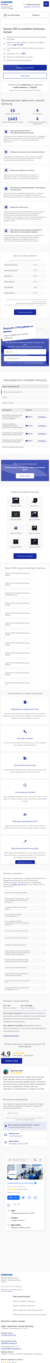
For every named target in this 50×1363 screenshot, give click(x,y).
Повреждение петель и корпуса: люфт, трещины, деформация (12, 441)
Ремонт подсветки (9, 281)
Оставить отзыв (11, 1003)
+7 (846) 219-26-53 (32, 4)
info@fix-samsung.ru (9, 1285)
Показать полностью (11, 978)
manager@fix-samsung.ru (11, 1291)
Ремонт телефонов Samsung (24, 1243)
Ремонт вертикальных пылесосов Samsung (30, 1257)
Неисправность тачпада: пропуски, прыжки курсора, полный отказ (13, 433)
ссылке (10, 1233)
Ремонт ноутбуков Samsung (24, 1248)
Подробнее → (42, 417)
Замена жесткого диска (11, 270)
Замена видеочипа (9, 293)
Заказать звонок (25, 476)
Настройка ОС (8, 276)
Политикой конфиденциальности (25, 1062)
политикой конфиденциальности (33, 363)
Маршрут (13, 1140)
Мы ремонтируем (12, 15)
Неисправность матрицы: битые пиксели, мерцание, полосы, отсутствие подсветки (12, 417)
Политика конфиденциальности (25, 1343)
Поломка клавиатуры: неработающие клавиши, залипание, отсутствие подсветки (12, 425)
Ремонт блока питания (10, 264)
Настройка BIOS (8, 287)
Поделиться (3, 1326)
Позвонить (36, 15)
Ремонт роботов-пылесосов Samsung (27, 1252)
